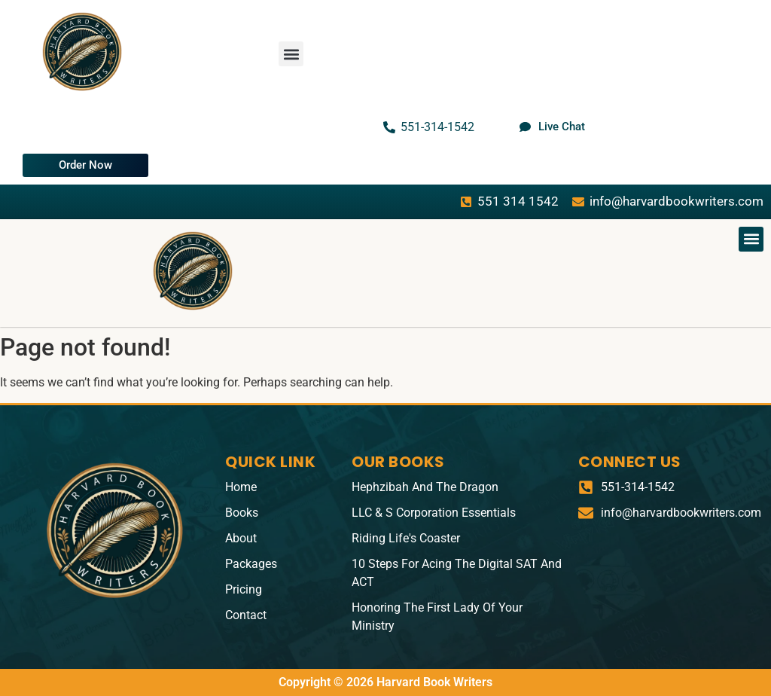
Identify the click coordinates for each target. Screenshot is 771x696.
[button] (291, 53)
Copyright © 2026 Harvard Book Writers (385, 682)
